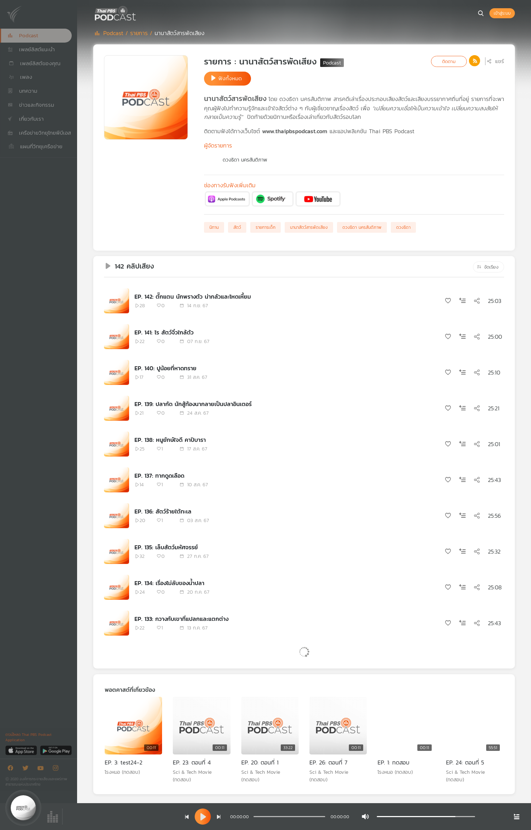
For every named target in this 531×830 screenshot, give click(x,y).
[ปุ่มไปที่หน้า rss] (474, 60)
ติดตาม (449, 61)
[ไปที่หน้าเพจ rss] (474, 61)
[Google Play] (55, 750)
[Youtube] (42, 769)
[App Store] (21, 750)
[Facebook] (12, 769)
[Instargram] (57, 769)
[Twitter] (27, 769)
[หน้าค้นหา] (480, 13)
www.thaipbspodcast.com (294, 131)
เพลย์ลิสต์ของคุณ (34, 63)
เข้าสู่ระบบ (502, 13)
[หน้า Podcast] (138, 12)
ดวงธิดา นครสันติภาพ (245, 160)
